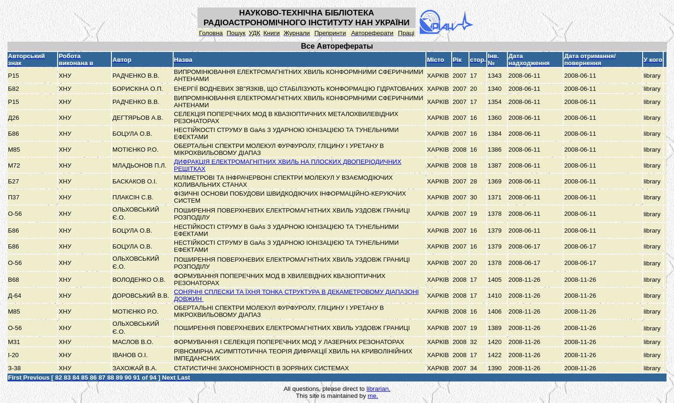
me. (373, 395)
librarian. (378, 388)
